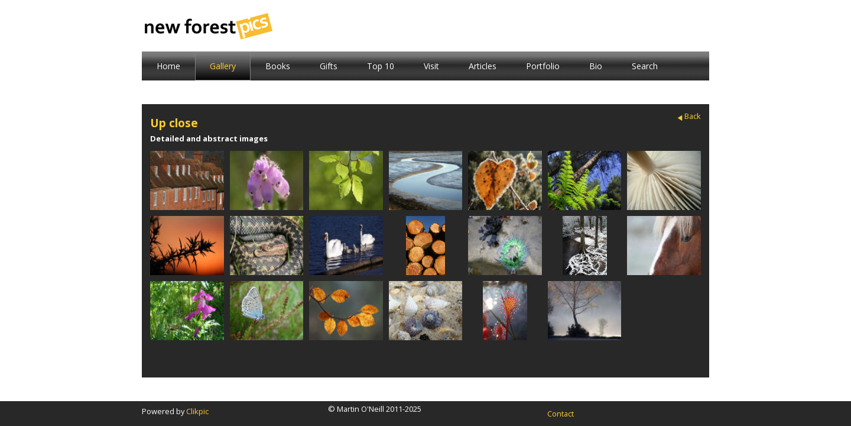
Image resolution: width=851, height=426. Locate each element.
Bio (595, 66)
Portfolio (543, 66)
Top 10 (380, 66)
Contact (560, 413)
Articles (482, 66)
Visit (431, 66)
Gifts (328, 66)
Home (168, 66)
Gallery (223, 66)
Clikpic (197, 411)
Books (277, 66)
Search (645, 66)
